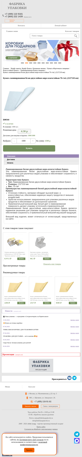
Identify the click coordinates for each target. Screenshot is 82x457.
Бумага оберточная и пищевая (58, 68)
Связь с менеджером (50, 406)
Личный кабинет (61, 25)
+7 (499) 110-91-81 (42, 401)
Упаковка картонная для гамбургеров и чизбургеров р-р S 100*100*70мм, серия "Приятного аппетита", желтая (14, 254)
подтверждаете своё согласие (31, 440)
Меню (7, 387)
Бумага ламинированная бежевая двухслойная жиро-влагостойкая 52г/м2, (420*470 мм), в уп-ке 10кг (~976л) (66, 298)
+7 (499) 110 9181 (14, 14)
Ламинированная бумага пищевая (32, 70)
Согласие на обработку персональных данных (41, 429)
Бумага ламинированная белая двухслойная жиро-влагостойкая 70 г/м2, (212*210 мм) (34, 72)
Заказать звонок (12, 20)
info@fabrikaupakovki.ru (41, 421)
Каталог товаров (72, 31)
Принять (29, 450)
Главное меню (12, 31)
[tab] (41, 156)
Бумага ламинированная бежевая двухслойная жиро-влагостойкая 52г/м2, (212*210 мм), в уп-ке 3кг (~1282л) (14, 298)
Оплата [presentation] (10, 163)
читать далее (74, 320)
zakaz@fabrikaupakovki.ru (43, 418)
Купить (29, 148)
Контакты (21, 25)
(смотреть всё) (17, 311)
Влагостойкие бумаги (11, 70)
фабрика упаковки (17, 6)
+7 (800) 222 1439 (14, 16)
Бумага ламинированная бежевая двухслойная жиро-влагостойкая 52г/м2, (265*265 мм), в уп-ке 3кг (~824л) (40, 298)
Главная (6, 68)
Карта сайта (41, 427)
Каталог (32, 387)
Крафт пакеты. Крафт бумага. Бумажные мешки (28, 68)
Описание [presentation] (11, 156)
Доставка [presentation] (11, 159)
